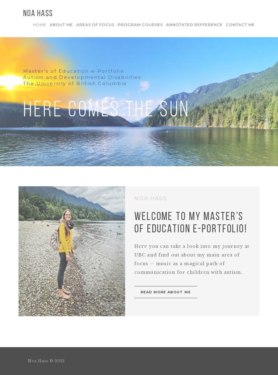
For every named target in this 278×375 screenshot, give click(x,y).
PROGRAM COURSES (140, 24)
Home (39, 24)
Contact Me (240, 24)
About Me (61, 24)
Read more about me (166, 292)
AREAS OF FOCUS (95, 24)
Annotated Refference (194, 24)
